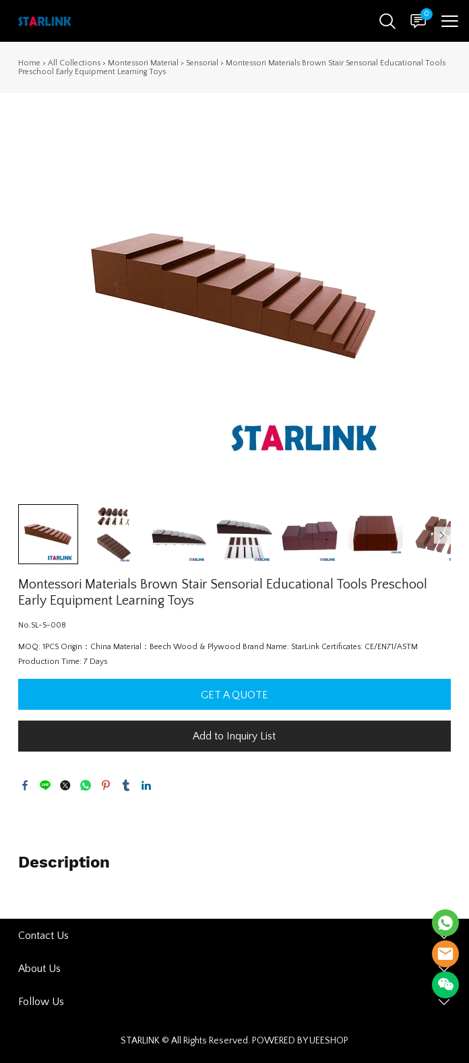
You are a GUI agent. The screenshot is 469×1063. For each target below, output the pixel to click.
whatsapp (85, 785)
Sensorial (202, 63)
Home (29, 63)
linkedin (146, 785)
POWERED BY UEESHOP (300, 1040)
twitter (65, 785)
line (45, 785)
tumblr (126, 785)
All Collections (74, 63)
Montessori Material (143, 63)
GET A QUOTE (234, 695)
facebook (25, 785)
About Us (39, 969)
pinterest (106, 785)
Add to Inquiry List (234, 736)
